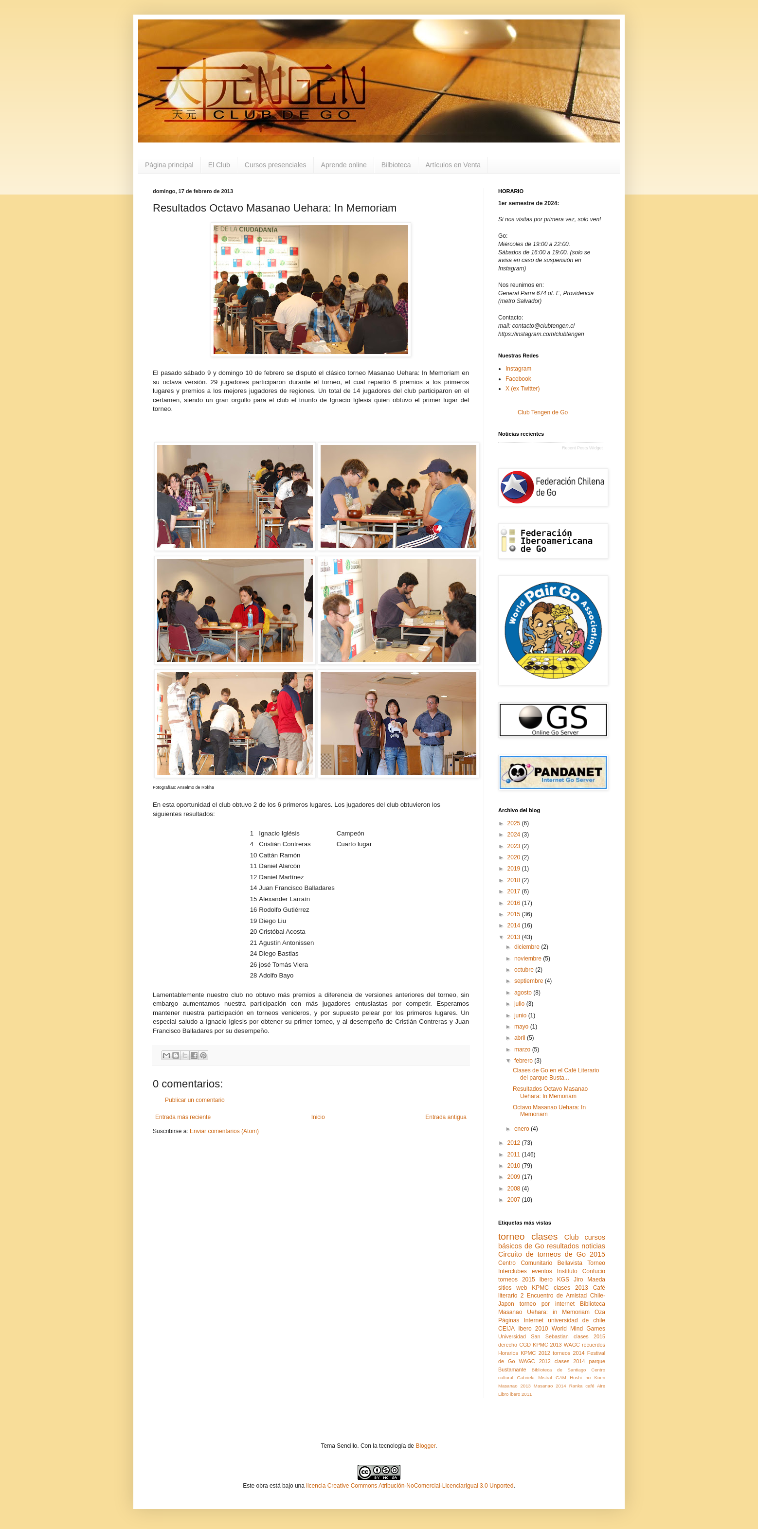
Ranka (576, 1385)
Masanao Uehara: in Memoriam (544, 1312)
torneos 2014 (568, 1353)
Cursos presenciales (276, 165)
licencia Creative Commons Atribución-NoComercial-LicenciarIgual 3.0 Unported (409, 1485)
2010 (514, 1165)
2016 (514, 903)
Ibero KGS (555, 1279)
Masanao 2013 (514, 1385)
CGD (525, 1345)
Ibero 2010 (533, 1328)
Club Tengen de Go (543, 412)
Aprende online (344, 165)
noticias (593, 1246)
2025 (514, 823)
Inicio (318, 1117)
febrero (524, 1060)
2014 (514, 925)
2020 (514, 857)
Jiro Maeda (589, 1279)
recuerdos (593, 1345)
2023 (514, 846)
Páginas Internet (520, 1320)
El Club (219, 165)
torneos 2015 (516, 1279)
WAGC (572, 1345)
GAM (561, 1377)
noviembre (528, 958)
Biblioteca (592, 1303)
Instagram (518, 368)
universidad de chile (576, 1320)
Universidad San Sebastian (533, 1336)
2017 (514, 891)
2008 (514, 1188)
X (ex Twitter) (522, 388)
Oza (600, 1312)
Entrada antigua (446, 1117)
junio (521, 1015)
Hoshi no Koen (587, 1377)
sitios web (512, 1287)
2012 (514, 1142)
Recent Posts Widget (582, 447)
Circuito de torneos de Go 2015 (551, 1254)
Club (571, 1237)
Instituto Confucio (581, 1271)
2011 (514, 1154)
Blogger (425, 1445)
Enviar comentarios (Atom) (224, 1131)
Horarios (508, 1353)
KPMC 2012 (535, 1353)
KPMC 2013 (547, 1345)
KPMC (540, 1287)
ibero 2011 (521, 1394)
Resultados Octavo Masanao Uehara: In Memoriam (550, 1092)
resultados (563, 1246)
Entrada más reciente (183, 1117)
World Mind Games (578, 1328)
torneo (511, 1236)
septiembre (529, 981)
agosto (523, 992)
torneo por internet (547, 1303)
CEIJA (506, 1328)
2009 (514, 1176)
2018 (514, 880)
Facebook (518, 378)
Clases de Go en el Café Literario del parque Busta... (556, 1074)
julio (520, 1003)
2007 (514, 1199)
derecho (507, 1345)
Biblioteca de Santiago (559, 1369)
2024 (514, 834)
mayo (522, 1026)
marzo (523, 1049)
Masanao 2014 (550, 1385)
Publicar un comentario (195, 1100)
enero (522, 1128)
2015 (514, 914)
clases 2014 (570, 1361)
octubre (524, 969)
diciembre (527, 946)
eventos (542, 1271)
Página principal (169, 165)
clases (544, 1236)
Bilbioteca (396, 165)
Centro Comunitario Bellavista (540, 1263)
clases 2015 (589, 1336)
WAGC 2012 (534, 1361)
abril (520, 1037)
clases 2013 (571, 1287)
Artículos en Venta (453, 165)
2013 (514, 937)
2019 (514, 868)
